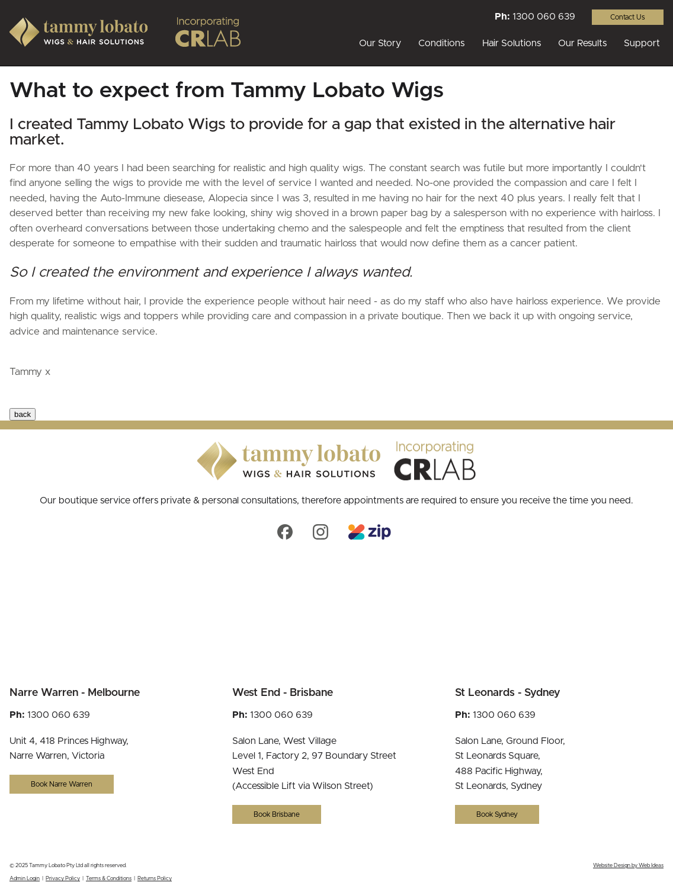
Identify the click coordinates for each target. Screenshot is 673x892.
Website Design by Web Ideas (628, 865)
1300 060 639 (543, 16)
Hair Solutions (511, 43)
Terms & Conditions (109, 878)
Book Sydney (497, 814)
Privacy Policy (63, 878)
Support (642, 43)
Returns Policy (154, 878)
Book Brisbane (277, 814)
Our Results (582, 43)
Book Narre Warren (61, 784)
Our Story (380, 43)
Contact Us (627, 17)
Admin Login (24, 878)
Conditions (441, 43)
